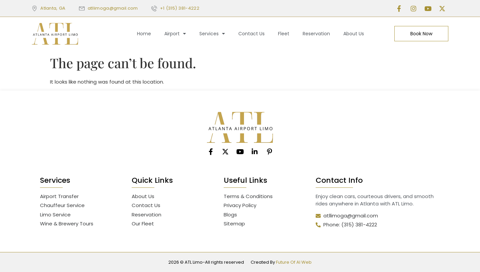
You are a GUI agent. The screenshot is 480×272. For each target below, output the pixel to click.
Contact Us (251, 33)
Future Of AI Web (294, 262)
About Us (353, 33)
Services (212, 33)
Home (144, 33)
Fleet (283, 33)
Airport (175, 33)
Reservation (316, 33)
